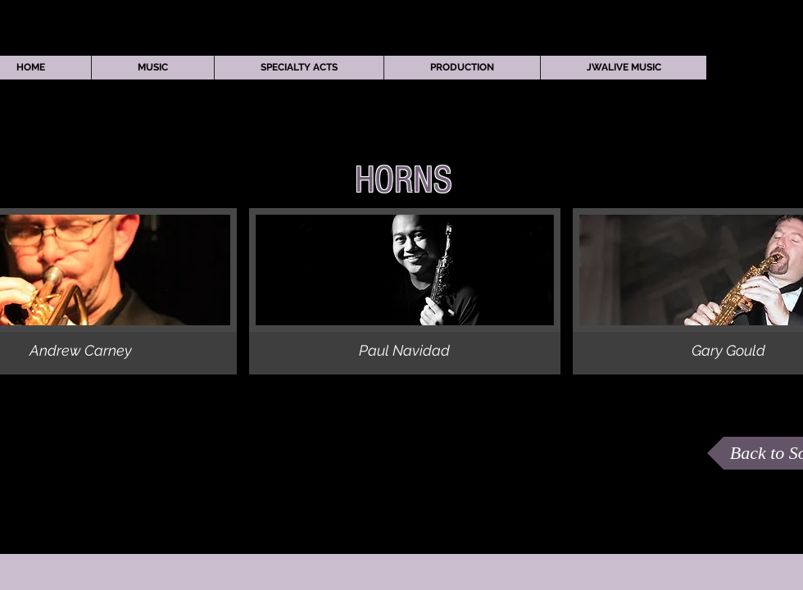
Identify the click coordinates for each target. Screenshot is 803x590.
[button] (152, 67)
